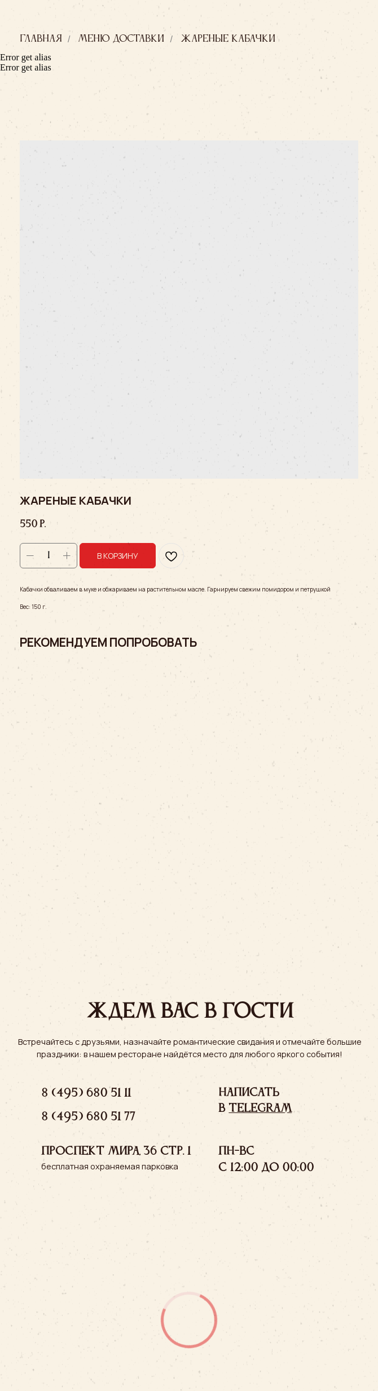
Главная (41, 38)
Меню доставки (121, 38)
